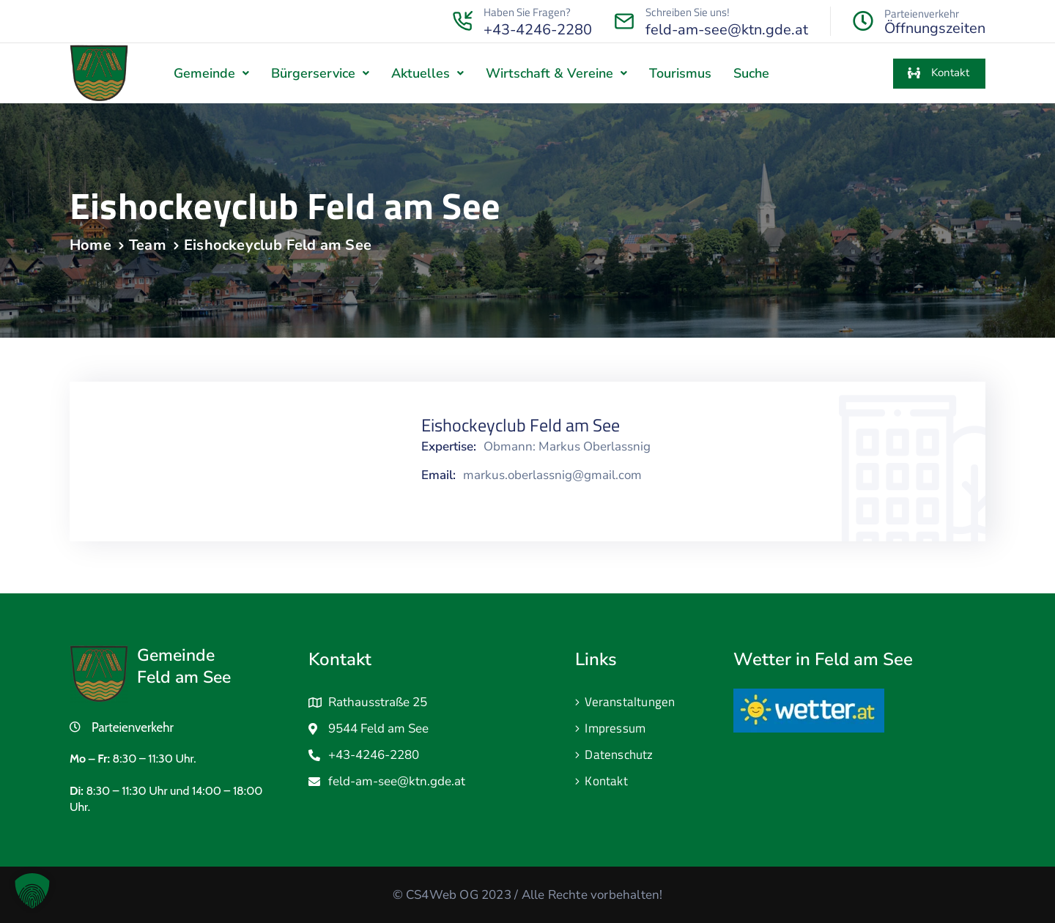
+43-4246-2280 (538, 30)
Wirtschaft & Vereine (556, 73)
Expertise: (448, 447)
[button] (211, 73)
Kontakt (606, 780)
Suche (751, 73)
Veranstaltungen (630, 701)
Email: (438, 475)
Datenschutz (619, 754)
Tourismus (680, 73)
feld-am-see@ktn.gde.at (726, 30)
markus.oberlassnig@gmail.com (552, 475)
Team (147, 245)
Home (90, 245)
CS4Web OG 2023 (458, 894)
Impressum (615, 728)
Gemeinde (211, 73)
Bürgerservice (320, 73)
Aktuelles (427, 73)
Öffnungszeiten (934, 28)
